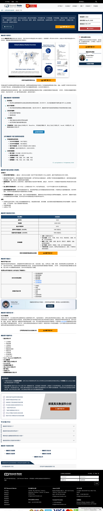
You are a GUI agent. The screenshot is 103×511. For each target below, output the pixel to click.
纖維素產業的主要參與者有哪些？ (12, 440)
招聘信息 (6, 492)
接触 (13, 1)
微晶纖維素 (38, 280)
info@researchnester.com (35, 496)
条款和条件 (7, 504)
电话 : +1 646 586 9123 (83, 494)
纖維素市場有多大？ (8, 426)
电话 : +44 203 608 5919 (34, 502)
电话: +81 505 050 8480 (58, 494)
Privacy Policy (93, 509)
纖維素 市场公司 (38, 456)
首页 (2, 10)
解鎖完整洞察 (39, 132)
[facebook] (93, 473)
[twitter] (98, 473)
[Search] (96, 2)
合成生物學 (64, 321)
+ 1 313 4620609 (56, 502)
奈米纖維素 (38, 282)
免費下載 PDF (65, 27)
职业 (17, 1)
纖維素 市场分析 (46, 450)
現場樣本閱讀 (90, 63)
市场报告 (95, 6)
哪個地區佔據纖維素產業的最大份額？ (13, 435)
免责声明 (6, 500)
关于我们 (7, 1)
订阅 (96, 483)
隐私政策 (6, 502)
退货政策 (6, 498)
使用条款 (6, 496)
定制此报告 (50, 306)
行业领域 (67, 6)
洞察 (81, 6)
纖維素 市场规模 (10, 450)
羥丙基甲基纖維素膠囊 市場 (47, 466)
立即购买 (90, 28)
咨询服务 (75, 6)
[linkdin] (96, 473)
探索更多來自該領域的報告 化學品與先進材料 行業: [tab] (16, 463)
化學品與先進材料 (9, 10)
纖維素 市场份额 (46, 453)
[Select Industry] (70, 480)
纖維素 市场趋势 (10, 453)
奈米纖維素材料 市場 (7, 466)
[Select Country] (89, 480)
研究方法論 (8, 26)
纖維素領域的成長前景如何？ (11, 431)
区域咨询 (88, 6)
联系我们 (6, 494)
